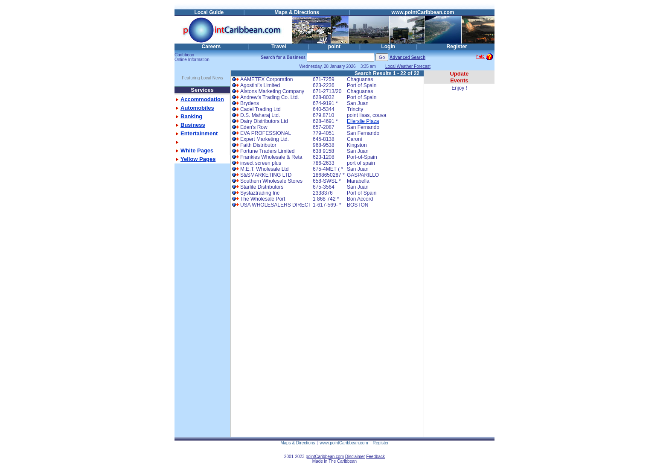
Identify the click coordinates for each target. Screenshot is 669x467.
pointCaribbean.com (324, 456)
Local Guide (209, 12)
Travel (278, 47)
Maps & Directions (296, 12)
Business (192, 125)
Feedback (375, 456)
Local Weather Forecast (407, 66)
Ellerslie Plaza (363, 121)
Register (457, 47)
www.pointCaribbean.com (423, 12)
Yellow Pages (197, 159)
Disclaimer (355, 456)
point (334, 47)
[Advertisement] (200, 309)
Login (388, 47)
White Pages (196, 150)
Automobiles (197, 108)
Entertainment (199, 133)
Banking (191, 116)
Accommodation (202, 99)
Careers (211, 47)
